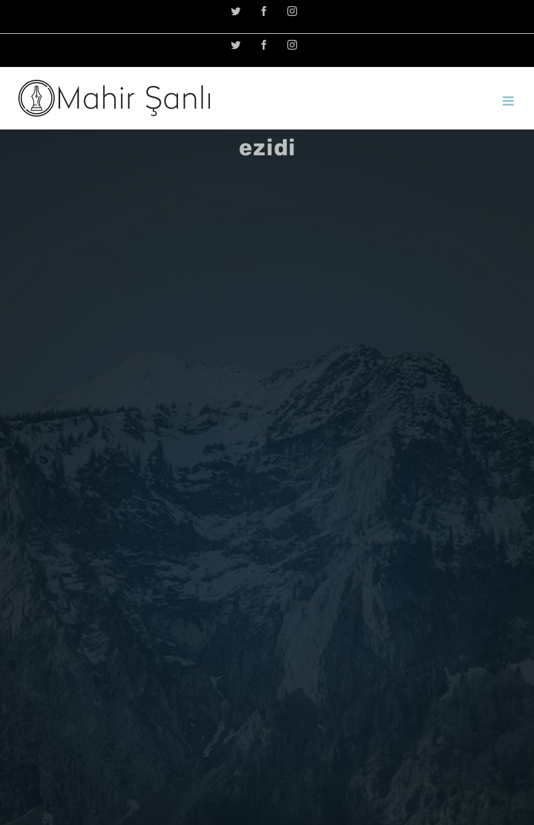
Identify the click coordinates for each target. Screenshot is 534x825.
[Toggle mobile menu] (509, 101)
